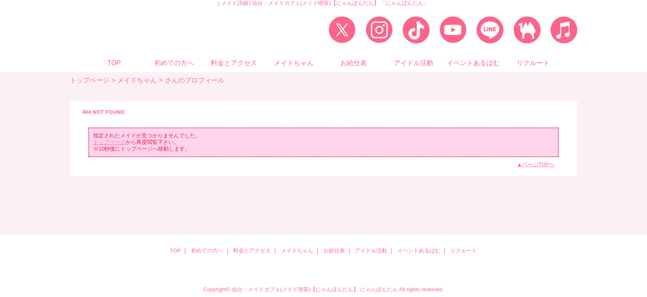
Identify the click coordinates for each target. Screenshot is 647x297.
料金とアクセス (252, 251)
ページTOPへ (538, 164)
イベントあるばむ (418, 251)
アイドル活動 (371, 251)
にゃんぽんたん (379, 289)
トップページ (89, 80)
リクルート (463, 251)
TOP (114, 62)
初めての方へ (207, 251)
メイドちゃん (137, 80)
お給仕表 (334, 251)
